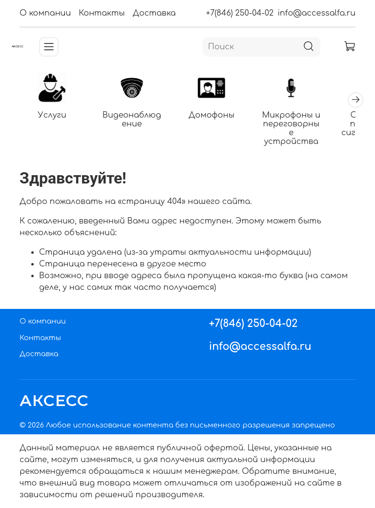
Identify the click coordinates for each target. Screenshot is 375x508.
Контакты (102, 13)
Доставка (154, 13)
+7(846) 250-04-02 (240, 13)
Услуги (52, 115)
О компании (45, 13)
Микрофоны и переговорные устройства (291, 128)
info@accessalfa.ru (316, 13)
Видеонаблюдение (132, 119)
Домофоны (211, 115)
